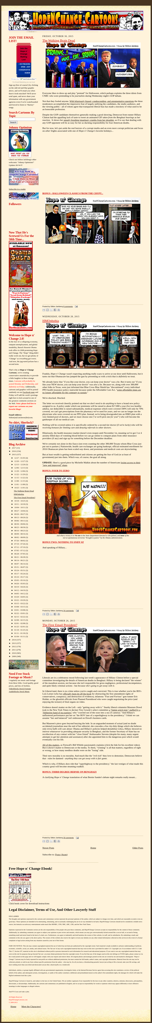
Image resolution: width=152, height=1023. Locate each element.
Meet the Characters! (31, 1006)
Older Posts (137, 848)
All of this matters (50, 745)
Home (93, 848)
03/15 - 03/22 (20, 603)
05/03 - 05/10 (20, 580)
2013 (14, 643)
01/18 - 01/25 (20, 630)
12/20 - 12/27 (20, 461)
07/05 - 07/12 (20, 550)
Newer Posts (48, 848)
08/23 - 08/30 (20, 527)
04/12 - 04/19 (20, 590)
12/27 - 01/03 (20, 458)
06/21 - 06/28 (20, 557)
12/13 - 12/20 (20, 464)
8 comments (68, 306)
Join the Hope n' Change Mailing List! (23, 54)
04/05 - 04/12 (20, 593)
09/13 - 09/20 (20, 517)
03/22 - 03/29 (20, 600)
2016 (14, 451)
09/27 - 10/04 (20, 511)
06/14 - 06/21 (20, 560)
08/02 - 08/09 (20, 537)
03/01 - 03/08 (20, 610)
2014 (14, 640)
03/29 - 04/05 (20, 597)
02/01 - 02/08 (20, 623)
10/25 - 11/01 (20, 488)
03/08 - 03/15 (20, 607)
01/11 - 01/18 (20, 633)
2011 (14, 650)
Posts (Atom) (61, 854)
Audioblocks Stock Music (19, 691)
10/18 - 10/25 (20, 501)
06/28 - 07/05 (20, 554)
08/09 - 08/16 (20, 534)
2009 (14, 656)
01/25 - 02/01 (20, 626)
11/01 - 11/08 (20, 484)
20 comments (68, 838)
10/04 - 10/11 (20, 507)
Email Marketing (20, 82)
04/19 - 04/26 (20, 587)
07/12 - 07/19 (20, 547)
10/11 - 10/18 (20, 504)
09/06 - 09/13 (20, 521)
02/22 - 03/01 (20, 613)
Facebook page (29, 392)
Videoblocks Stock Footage (20, 689)
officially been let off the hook (77, 693)
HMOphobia (19, 494)
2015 (14, 454)
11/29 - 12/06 (20, 471)
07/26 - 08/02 (20, 540)
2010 (14, 653)
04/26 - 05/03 (20, 583)
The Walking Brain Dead (24, 491)
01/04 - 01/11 (20, 636)
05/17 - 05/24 (20, 574)
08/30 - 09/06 (20, 524)
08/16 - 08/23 (20, 530)
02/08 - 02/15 (20, 620)
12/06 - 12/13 (20, 468)
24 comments (68, 611)
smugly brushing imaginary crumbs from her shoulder (89, 120)
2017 (14, 448)
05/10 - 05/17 (20, 577)
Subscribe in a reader (17, 189)
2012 (14, 646)
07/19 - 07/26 (20, 544)
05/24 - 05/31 (20, 570)
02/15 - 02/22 (20, 617)
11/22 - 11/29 (20, 474)
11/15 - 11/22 (20, 478)
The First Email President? (24, 497)
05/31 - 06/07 (20, 567)
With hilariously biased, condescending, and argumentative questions (102, 101)
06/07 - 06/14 (20, 564)
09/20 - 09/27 (20, 514)
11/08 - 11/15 (20, 481)
